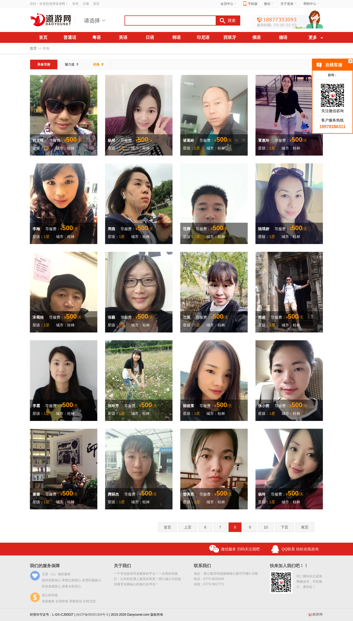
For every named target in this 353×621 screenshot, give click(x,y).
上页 (187, 527)
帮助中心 (311, 4)
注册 (86, 4)
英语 (123, 37)
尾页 (304, 527)
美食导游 (43, 64)
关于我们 (122, 565)
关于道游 (288, 4)
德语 (283, 37)
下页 (284, 527)
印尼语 (203, 37)
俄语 (256, 37)
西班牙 (229, 37)
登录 (75, 4)
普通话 (69, 37)
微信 (269, 4)
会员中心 (228, 4)
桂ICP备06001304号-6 (92, 614)
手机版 (250, 3)
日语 (150, 37)
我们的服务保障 (45, 565)
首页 (96, 4)
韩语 (176, 37)
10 (266, 527)
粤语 (96, 37)
